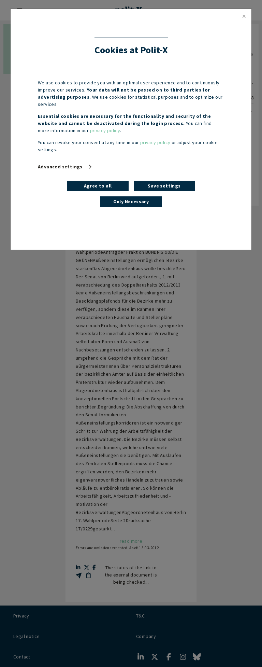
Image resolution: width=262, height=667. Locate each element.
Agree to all (98, 186)
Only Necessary (131, 201)
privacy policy (105, 130)
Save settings (164, 186)
